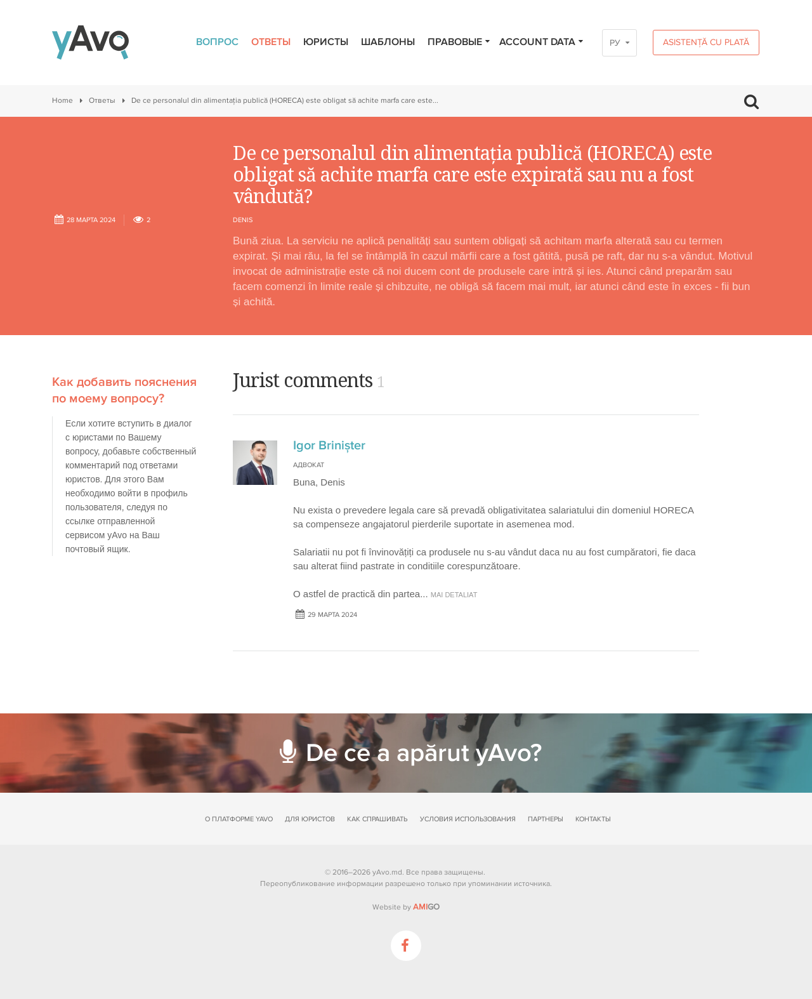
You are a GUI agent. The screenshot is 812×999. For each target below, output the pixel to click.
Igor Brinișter (329, 445)
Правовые (459, 42)
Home (62, 100)
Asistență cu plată (706, 42)
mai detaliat (454, 595)
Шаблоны (388, 42)
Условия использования (468, 819)
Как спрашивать (377, 819)
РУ (615, 42)
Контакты (593, 819)
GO (426, 907)
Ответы (271, 42)
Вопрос (217, 42)
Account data (541, 42)
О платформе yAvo (239, 819)
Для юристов (310, 819)
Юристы (325, 42)
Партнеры (545, 819)
